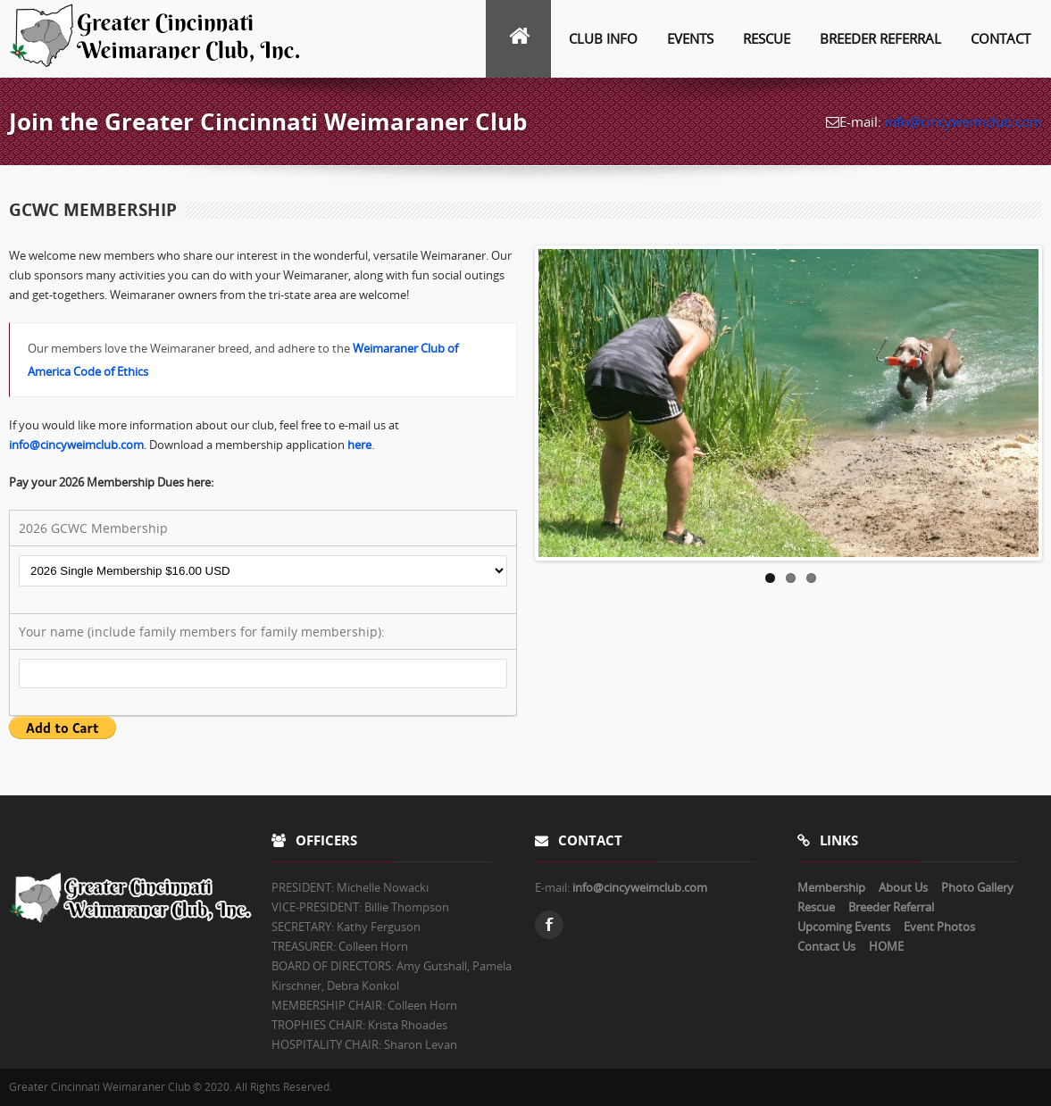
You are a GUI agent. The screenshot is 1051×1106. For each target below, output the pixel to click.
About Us (903, 887)
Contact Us (826, 946)
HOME (886, 946)
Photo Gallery (977, 887)
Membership (831, 887)
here (359, 445)
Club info (603, 38)
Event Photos (939, 927)
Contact (1000, 38)
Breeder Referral (880, 38)
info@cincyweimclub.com (963, 121)
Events (690, 38)
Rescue (766, 38)
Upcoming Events (843, 927)
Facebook (549, 925)
